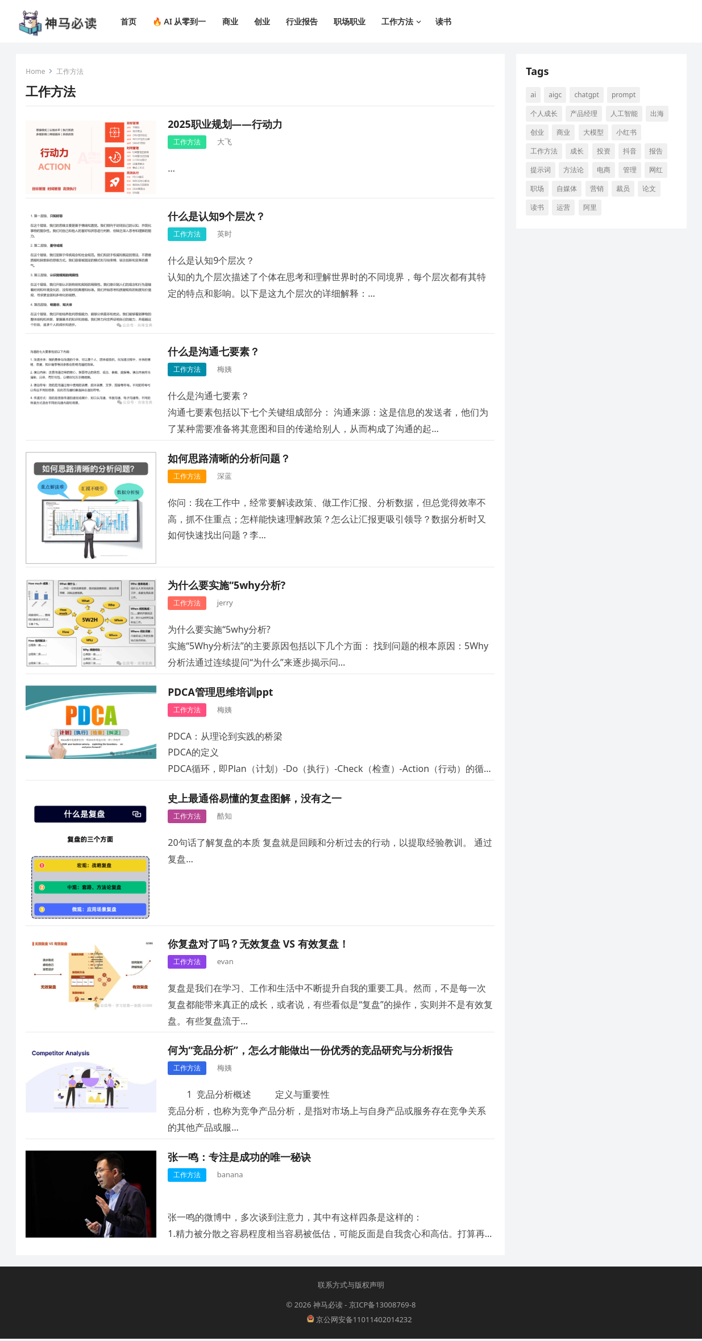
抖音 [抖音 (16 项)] (631, 152)
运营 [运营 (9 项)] (565, 208)
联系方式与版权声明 (351, 1287)
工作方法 (188, 143)
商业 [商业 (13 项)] (565, 133)
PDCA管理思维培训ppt (222, 693)
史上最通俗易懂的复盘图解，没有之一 (256, 799)
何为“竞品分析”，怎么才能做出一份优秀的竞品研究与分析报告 (312, 1051)
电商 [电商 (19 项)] (605, 171)
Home (37, 72)
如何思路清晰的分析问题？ (230, 459)
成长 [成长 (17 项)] (578, 152)
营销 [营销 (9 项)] (598, 189)
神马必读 (328, 1307)
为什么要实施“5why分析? (228, 586)
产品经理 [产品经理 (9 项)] (585, 114)
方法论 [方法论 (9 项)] (575, 171)
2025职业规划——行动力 (226, 125)
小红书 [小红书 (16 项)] (627, 133)
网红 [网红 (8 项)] (657, 171)
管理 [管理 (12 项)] (631, 171)
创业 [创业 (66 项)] (539, 133)
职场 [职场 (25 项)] (539, 189)
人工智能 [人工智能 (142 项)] (625, 114)
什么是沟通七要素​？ (215, 353)
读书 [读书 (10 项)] (539, 208)
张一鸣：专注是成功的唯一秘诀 (241, 1158)
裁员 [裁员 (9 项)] (624, 189)
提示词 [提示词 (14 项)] (542, 171)
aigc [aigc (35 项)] (556, 96)
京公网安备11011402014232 (359, 1322)
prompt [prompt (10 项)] (625, 96)
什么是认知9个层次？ (218, 217)
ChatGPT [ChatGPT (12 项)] (588, 96)
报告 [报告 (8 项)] (657, 152)
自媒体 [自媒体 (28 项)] (568, 189)
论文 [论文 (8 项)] (650, 189)
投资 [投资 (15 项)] (605, 152)
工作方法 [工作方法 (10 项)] (545, 152)
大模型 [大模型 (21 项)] (594, 133)
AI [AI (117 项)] (535, 96)
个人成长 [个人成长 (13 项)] (545, 114)
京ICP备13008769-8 (382, 1307)
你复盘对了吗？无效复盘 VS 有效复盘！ (259, 945)
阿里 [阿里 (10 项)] (591, 208)
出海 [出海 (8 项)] (658, 114)
